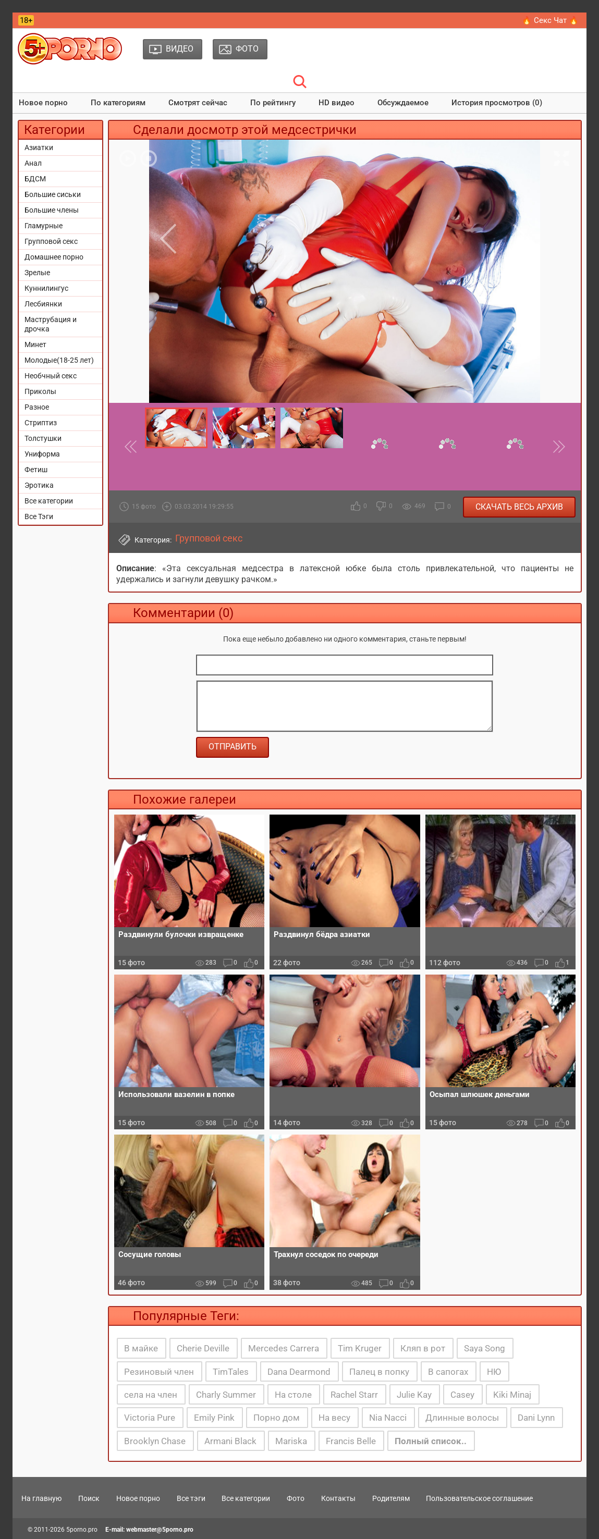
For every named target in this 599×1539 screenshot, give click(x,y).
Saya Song (484, 1348)
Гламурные (44, 225)
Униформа (42, 454)
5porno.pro (81, 1529)
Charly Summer (226, 1394)
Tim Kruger (360, 1348)
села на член (150, 1394)
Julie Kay (414, 1394)
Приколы (40, 391)
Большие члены (52, 210)
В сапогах (448, 1371)
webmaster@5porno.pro (159, 1529)
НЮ (494, 1371)
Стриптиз (41, 422)
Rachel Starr (354, 1394)
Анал (33, 163)
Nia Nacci (388, 1417)
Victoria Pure (149, 1417)
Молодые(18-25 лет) (59, 360)
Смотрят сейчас (197, 102)
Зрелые (37, 272)
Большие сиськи (53, 194)
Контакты (338, 1498)
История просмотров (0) (496, 102)
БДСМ (35, 179)
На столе (293, 1394)
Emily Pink (214, 1417)
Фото (295, 1498)
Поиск (89, 1498)
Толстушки (43, 438)
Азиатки (39, 147)
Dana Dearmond (299, 1371)
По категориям (118, 102)
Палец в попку (379, 1371)
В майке (141, 1348)
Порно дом (276, 1417)
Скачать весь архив (519, 507)
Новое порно (43, 102)
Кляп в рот (422, 1348)
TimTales (231, 1371)
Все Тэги (39, 516)
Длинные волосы (462, 1417)
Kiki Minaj (512, 1394)
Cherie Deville (203, 1348)
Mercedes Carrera (283, 1348)
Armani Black (230, 1441)
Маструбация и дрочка (51, 324)
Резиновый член (159, 1371)
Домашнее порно (54, 257)
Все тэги (191, 1498)
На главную (41, 1498)
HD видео (336, 102)
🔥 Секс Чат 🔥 (550, 20)
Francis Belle (351, 1441)
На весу (334, 1417)
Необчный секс (51, 376)
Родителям (391, 1498)
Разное (37, 407)
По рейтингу (273, 102)
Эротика (39, 485)
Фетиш (36, 469)
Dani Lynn (536, 1417)
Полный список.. (431, 1441)
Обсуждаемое (403, 102)
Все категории (49, 501)
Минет (35, 344)
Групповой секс (51, 241)
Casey (462, 1394)
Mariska (291, 1441)
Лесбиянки (43, 304)
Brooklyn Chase (155, 1441)
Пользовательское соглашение (479, 1498)
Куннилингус (46, 288)
